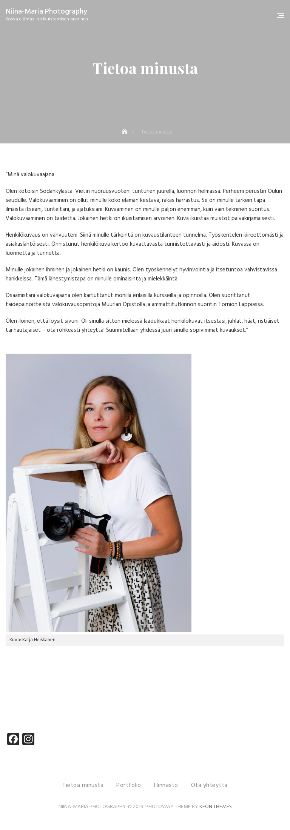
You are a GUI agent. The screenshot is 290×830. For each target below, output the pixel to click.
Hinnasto (166, 785)
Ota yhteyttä (209, 785)
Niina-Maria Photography (46, 12)
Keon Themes (215, 806)
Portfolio (128, 785)
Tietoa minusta (82, 785)
